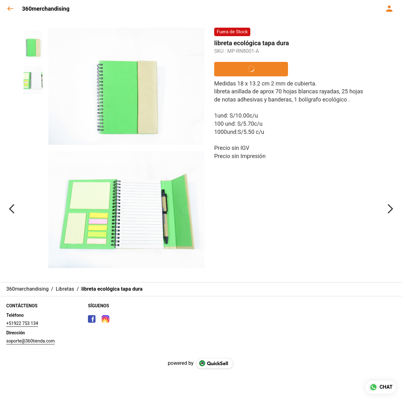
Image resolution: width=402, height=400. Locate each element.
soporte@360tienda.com (30, 340)
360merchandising (45, 9)
